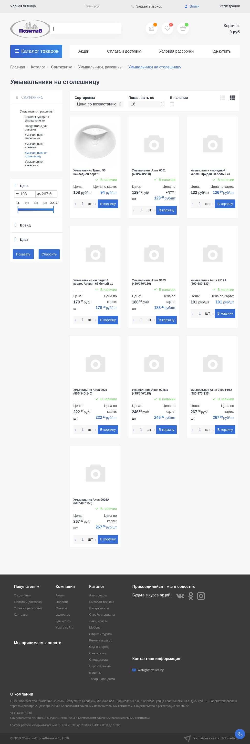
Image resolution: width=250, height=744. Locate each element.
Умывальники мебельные (34, 136)
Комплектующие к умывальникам (37, 118)
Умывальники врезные (34, 145)
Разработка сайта (212, 738)
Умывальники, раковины (36, 111)
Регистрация (230, 6)
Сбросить (49, 254)
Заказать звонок (146, 6)
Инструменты (99, 608)
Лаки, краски (98, 621)
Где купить (221, 51)
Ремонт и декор (100, 640)
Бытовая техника (101, 602)
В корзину (108, 204)
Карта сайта (64, 627)
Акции (83, 51)
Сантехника (29, 97)
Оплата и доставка (124, 51)
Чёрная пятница (23, 6)
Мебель (95, 627)
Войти (192, 6)
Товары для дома (102, 679)
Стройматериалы (102, 614)
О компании (22, 595)
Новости (62, 602)
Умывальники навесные (34, 163)
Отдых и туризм (100, 634)
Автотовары (98, 595)
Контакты (21, 614)
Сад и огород (99, 647)
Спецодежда (98, 659)
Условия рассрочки (176, 51)
